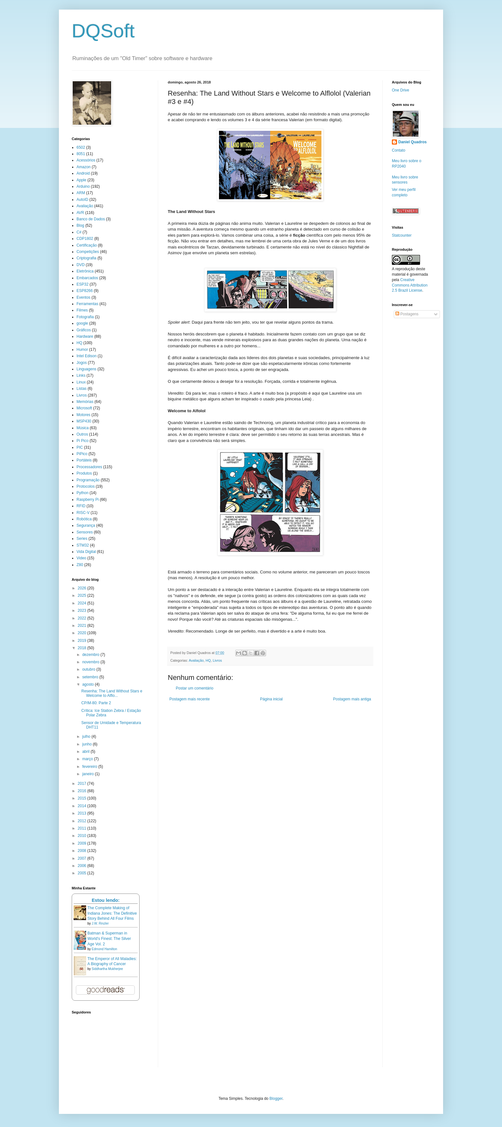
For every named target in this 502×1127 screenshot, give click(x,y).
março (88, 759)
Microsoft (84, 408)
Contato (398, 150)
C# (79, 232)
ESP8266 (85, 290)
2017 (82, 783)
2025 (82, 595)
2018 (82, 648)
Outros (82, 434)
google (82, 323)
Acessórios (86, 160)
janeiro (88, 774)
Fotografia (85, 317)
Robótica (84, 519)
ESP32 (82, 284)
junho (87, 744)
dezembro (91, 654)
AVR (80, 212)
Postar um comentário (194, 688)
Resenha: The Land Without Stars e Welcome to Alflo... (111, 693)
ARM (81, 193)
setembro (90, 677)
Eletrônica (85, 271)
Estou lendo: (105, 900)
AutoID (82, 199)
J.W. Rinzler (100, 923)
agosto (88, 684)
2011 (82, 828)
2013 (82, 813)
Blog (80, 225)
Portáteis (84, 460)
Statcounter (401, 235)
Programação (88, 480)
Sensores (85, 532)
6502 (81, 147)
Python (82, 493)
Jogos (82, 362)
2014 (82, 806)
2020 (82, 633)
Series (82, 538)
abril (86, 751)
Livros (217, 660)
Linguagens (86, 369)
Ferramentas (87, 304)
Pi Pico (82, 440)
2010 (82, 835)
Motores (83, 415)
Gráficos (84, 330)
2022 (82, 618)
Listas (81, 388)
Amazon (84, 167)
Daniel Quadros (412, 142)
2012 (82, 821)
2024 (82, 603)
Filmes (82, 310)
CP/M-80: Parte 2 (96, 703)
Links (81, 375)
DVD (81, 265)
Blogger (276, 1098)
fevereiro (90, 766)
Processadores (89, 467)
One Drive (400, 90)
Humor (82, 349)
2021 (82, 625)
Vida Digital (86, 551)
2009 (82, 843)
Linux (81, 382)
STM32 (83, 545)
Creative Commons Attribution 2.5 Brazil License (409, 285)
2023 (82, 610)
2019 (82, 640)
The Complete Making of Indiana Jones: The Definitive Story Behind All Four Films (112, 913)
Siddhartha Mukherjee (107, 969)
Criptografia (86, 258)
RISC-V (83, 512)
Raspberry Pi (88, 499)
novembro (91, 662)
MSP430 (84, 421)
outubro (89, 669)
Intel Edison (87, 356)
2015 (82, 798)
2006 (82, 865)
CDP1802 (85, 238)
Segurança (86, 525)
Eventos (83, 297)
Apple (81, 180)
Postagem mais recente (189, 699)
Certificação (87, 245)
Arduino (83, 186)
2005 (82, 873)
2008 (82, 850)
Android (83, 173)
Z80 (80, 565)
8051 (81, 154)
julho (87, 736)
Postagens (406, 314)
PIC (80, 447)
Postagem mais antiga (352, 699)
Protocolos (86, 486)
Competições (88, 251)
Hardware (85, 336)
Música (83, 428)
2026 (82, 588)
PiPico (82, 454)
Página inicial (271, 699)
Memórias (85, 401)
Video (81, 558)
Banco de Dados (91, 219)
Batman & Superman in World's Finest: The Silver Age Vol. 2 (109, 938)
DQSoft (103, 31)
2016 (82, 791)
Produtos (84, 473)
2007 (82, 858)
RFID (81, 506)
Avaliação (196, 660)
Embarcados (87, 278)
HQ (208, 660)
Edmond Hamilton (104, 949)
